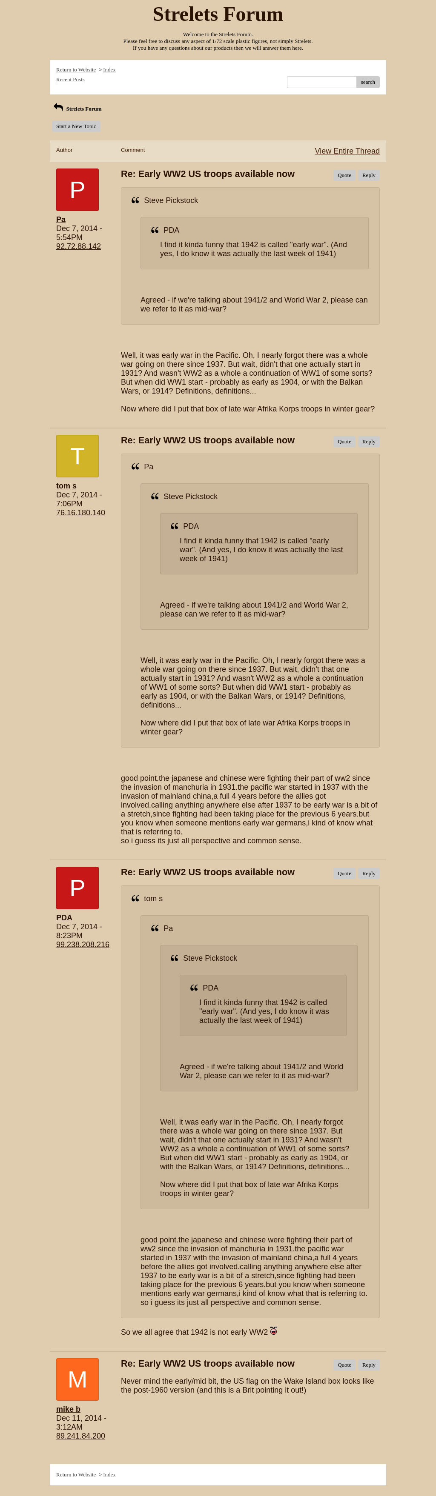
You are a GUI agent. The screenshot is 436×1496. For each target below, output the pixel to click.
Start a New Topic (76, 126)
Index (109, 69)
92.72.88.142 (78, 246)
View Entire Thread (347, 151)
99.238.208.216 (82, 944)
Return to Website (76, 69)
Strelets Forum (77, 109)
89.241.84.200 (80, 1436)
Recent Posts (70, 79)
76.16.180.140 (80, 512)
